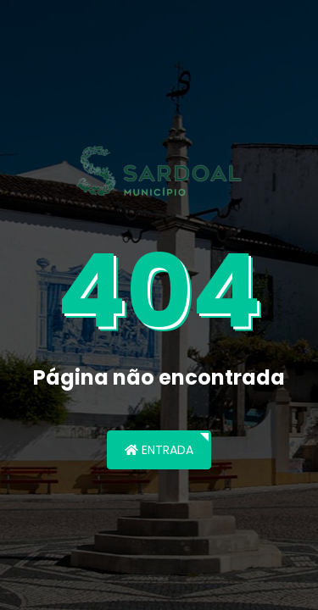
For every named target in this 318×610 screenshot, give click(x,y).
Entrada (159, 449)
